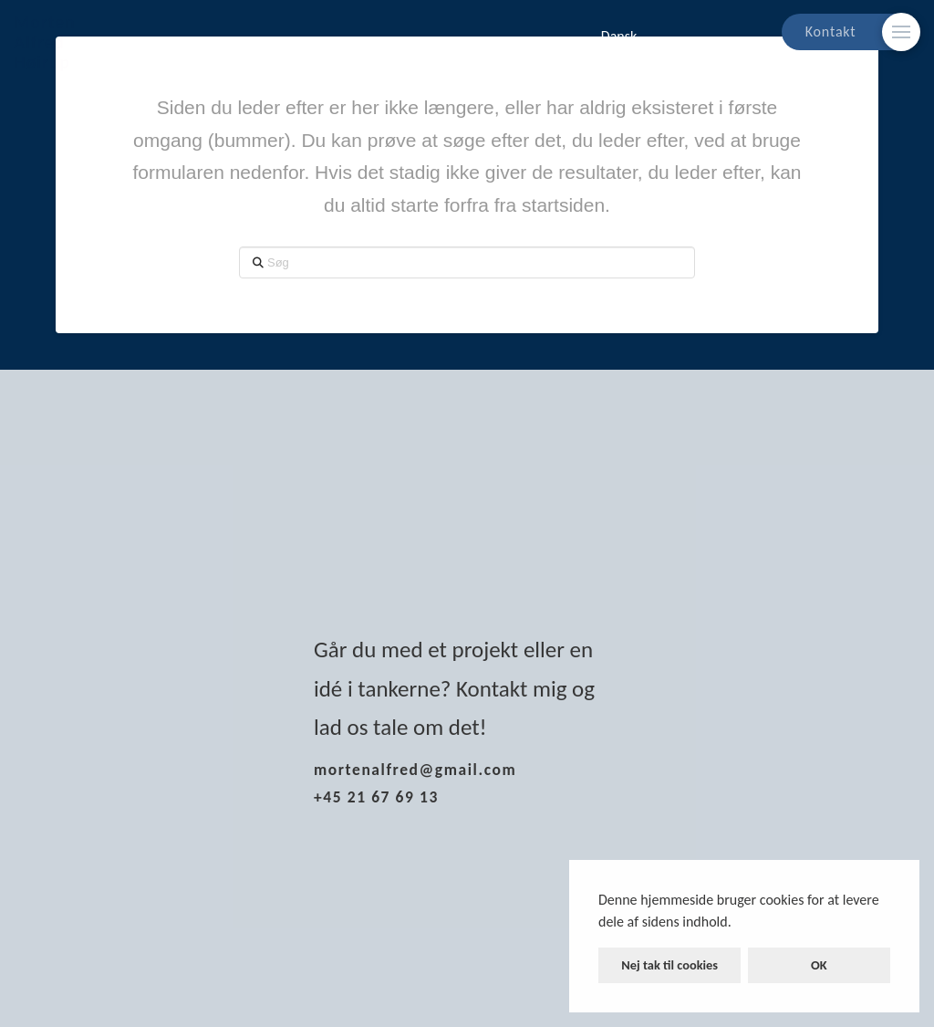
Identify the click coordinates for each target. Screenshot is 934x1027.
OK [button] (819, 965)
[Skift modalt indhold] (901, 32)
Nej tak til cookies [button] (669, 965)
